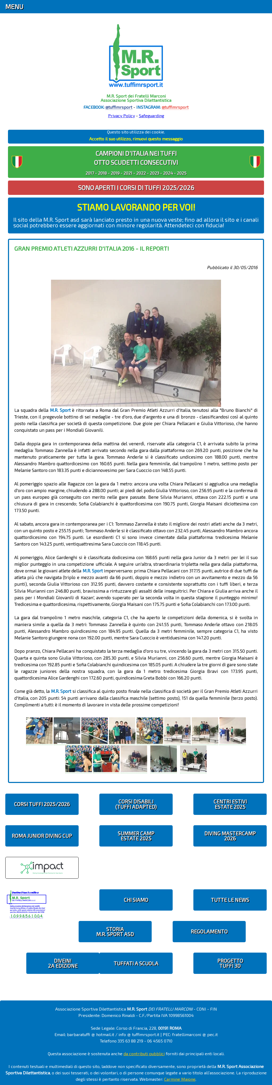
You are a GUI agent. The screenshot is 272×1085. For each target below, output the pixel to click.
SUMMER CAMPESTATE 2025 (136, 835)
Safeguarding (151, 115)
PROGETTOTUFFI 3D (230, 963)
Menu (14, 6)
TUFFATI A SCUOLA (136, 963)
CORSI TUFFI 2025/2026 (42, 804)
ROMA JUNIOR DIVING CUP (42, 836)
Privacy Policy (121, 115)
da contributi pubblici (144, 1053)
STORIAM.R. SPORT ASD (115, 931)
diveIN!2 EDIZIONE (63, 963)
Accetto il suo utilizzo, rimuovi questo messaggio (136, 138)
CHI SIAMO (136, 900)
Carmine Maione (180, 1079)
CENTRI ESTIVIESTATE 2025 (230, 804)
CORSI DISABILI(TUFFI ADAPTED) (136, 804)
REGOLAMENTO (209, 931)
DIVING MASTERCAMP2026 (230, 835)
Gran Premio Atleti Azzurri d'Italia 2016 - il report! (91, 248)
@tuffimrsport (118, 107)
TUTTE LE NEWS (230, 900)
